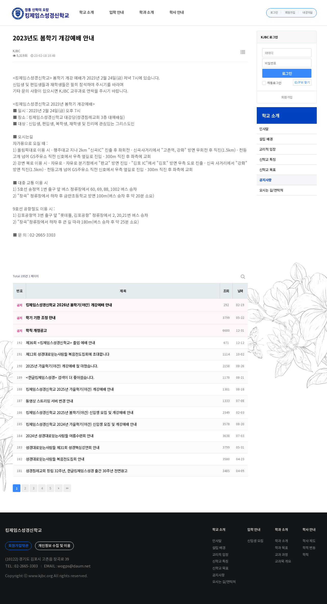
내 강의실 (307, 12)
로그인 (274, 12)
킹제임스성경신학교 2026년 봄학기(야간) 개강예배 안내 (69, 304)
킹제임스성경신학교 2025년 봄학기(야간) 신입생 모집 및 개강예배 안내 (79, 412)
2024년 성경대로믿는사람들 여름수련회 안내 (60, 435)
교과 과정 (281, 555)
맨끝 (67, 488)
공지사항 (265, 179)
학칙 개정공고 (36, 330)
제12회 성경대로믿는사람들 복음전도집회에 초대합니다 (67, 354)
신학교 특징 (267, 159)
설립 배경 (266, 139)
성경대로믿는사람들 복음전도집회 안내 (55, 459)
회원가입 (290, 12)
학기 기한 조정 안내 (40, 317)
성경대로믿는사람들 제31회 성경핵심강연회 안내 (62, 447)
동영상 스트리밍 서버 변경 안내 (49, 401)
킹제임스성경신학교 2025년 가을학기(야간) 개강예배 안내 (70, 389)
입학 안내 (116, 12)
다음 (59, 488)
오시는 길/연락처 (271, 190)
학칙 (305, 555)
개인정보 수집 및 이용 (54, 546)
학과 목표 (281, 548)
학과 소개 (146, 12)
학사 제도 (309, 541)
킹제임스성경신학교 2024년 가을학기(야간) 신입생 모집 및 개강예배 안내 (81, 424)
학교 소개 (86, 12)
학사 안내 (176, 12)
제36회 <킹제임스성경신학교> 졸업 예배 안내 (60, 342)
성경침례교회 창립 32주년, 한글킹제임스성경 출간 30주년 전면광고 (76, 470)
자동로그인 (271, 83)
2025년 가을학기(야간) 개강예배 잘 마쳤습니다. (62, 365)
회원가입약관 (18, 546)
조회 (226, 290)
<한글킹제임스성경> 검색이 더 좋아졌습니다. (60, 377)
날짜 (240, 290)
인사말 (263, 128)
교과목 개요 (283, 562)
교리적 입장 (267, 149)
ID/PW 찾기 (302, 82)
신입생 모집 (255, 541)
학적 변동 (309, 548)
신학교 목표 (267, 169)
